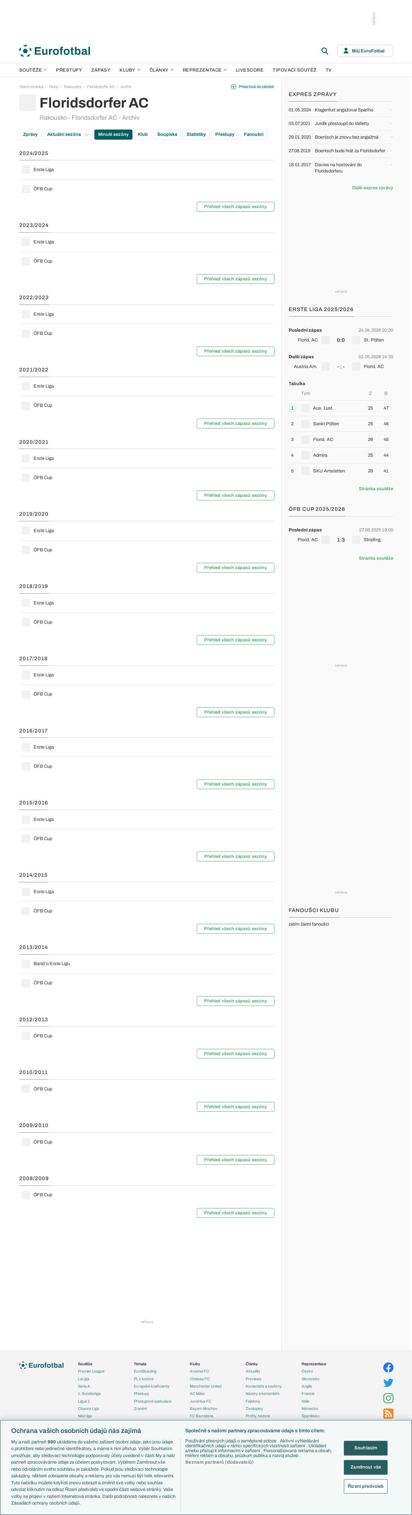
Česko (307, 1371)
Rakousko (72, 86)
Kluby (130, 70)
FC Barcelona (201, 1416)
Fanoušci (253, 134)
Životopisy (254, 1408)
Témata (140, 1364)
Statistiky (196, 134)
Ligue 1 (84, 1401)
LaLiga (83, 1379)
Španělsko (310, 1416)
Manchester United (206, 1386)
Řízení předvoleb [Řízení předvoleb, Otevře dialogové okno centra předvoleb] (366, 1486)
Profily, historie (258, 1416)
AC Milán (197, 1393)
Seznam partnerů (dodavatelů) (219, 1462)
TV (329, 70)
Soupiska (167, 134)
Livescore (250, 70)
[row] (146, 169)
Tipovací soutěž (295, 70)
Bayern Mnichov (203, 1408)
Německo (310, 1408)
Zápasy (100, 70)
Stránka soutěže (376, 488)
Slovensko (310, 1379)
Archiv (126, 86)
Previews (253, 1379)
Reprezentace (205, 70)
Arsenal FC (199, 1371)
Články (252, 1364)
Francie (308, 1393)
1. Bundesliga (89, 1393)
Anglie (307, 1386)
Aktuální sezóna (68, 134)
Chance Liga (88, 1408)
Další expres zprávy (372, 187)
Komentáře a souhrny (264, 1386)
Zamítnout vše (365, 1467)
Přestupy (69, 70)
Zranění (140, 1408)
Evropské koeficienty (151, 1386)
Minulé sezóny (113, 134)
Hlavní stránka (31, 86)
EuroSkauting (145, 1371)
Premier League (91, 1371)
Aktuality (253, 1371)
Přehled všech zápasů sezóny (235, 206)
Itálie (305, 1401)
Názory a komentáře (263, 1393)
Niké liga (85, 1416)
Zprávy (30, 134)
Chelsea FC (200, 1379)
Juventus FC (200, 1401)
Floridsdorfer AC (101, 86)
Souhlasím (365, 1448)
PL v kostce (143, 1379)
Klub (143, 134)
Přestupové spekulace (153, 1401)
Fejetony (253, 1401)
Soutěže (33, 70)
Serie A (84, 1386)
